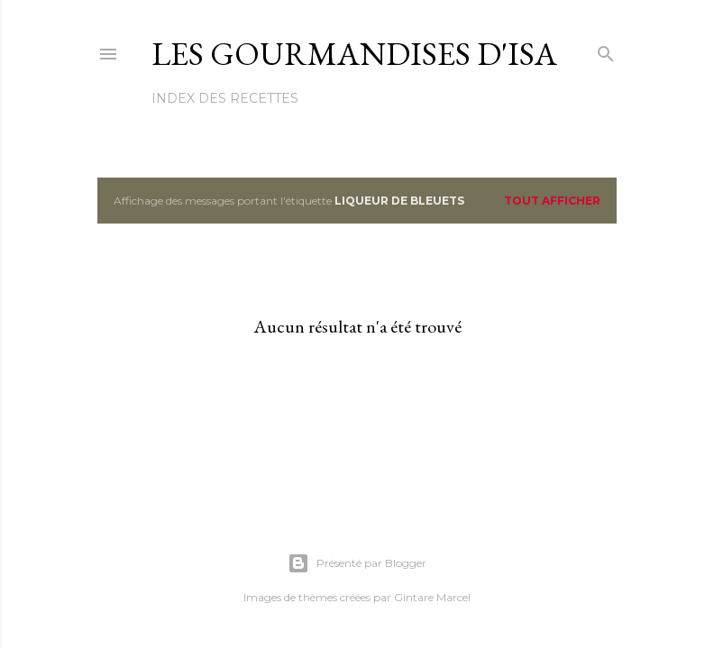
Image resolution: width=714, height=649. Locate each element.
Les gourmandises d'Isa (354, 53)
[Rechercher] (606, 50)
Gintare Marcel (432, 597)
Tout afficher (552, 200)
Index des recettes (224, 98)
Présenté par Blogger (357, 563)
